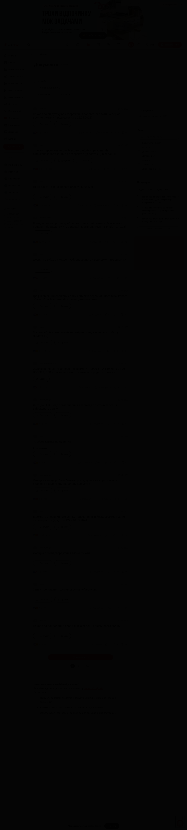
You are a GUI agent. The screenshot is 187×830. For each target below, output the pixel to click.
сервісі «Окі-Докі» (93, 688)
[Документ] (42, 124)
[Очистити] (176, 81)
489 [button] (87, 666)
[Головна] (33, 54)
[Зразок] (62, 124)
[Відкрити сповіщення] (138, 45)
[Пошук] (29, 45)
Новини (150, 190)
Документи (162, 190)
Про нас (9, 227)
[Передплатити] (170, 45)
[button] (94, 666)
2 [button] (78, 666)
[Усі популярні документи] (158, 229)
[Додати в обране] (124, 133)
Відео (141, 190)
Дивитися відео (40, 448)
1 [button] (72, 666)
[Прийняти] (111, 826)
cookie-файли (94, 826)
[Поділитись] (117, 133)
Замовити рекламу (168, 4)
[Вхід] (150, 45)
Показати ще (80, 657)
